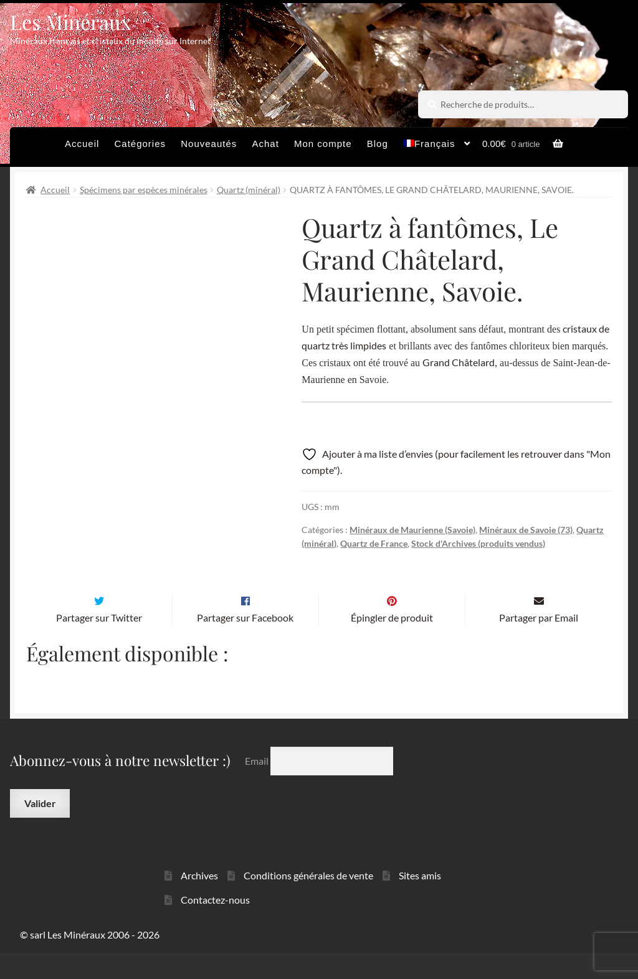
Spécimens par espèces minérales (143, 189)
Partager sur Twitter (99, 644)
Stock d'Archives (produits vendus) (478, 543)
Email (257, 787)
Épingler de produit (392, 644)
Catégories (140, 143)
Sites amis (420, 901)
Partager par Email (538, 644)
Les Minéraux (70, 21)
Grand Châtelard (458, 362)
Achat (265, 143)
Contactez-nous (215, 926)
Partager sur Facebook (245, 644)
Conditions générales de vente (308, 901)
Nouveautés (209, 143)
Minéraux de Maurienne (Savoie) (412, 529)
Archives (199, 901)
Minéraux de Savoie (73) (526, 529)
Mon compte (323, 143)
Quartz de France (373, 543)
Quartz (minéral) (248, 189)
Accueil (82, 143)
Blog (377, 143)
